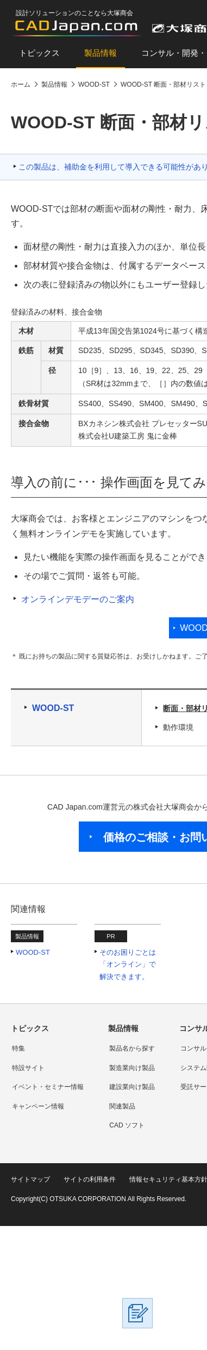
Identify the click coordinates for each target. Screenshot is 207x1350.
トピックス (39, 52)
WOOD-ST (53, 708)
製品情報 (100, 52)
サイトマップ (30, 1179)
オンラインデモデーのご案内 (77, 599)
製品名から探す (132, 1048)
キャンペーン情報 (38, 1106)
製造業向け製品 (132, 1068)
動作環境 (178, 727)
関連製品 (122, 1106)
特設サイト (28, 1068)
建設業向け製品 (132, 1087)
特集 (18, 1048)
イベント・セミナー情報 (48, 1087)
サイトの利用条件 (90, 1179)
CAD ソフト (127, 1125)
